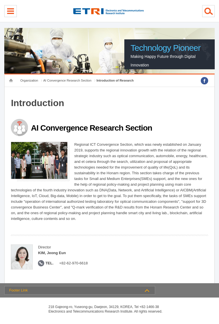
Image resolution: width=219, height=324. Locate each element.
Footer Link (18, 290)
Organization (29, 80)
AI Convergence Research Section (67, 80)
